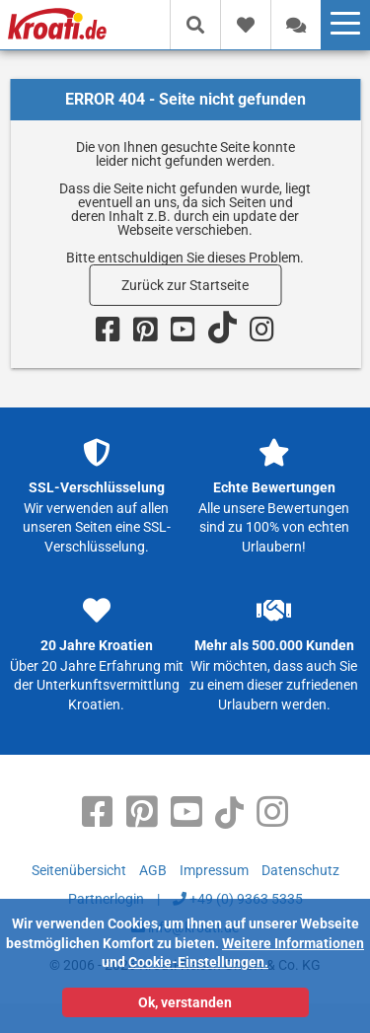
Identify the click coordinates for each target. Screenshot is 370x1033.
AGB (153, 870)
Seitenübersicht (79, 870)
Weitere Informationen (293, 943)
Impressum (214, 870)
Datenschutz (300, 870)
